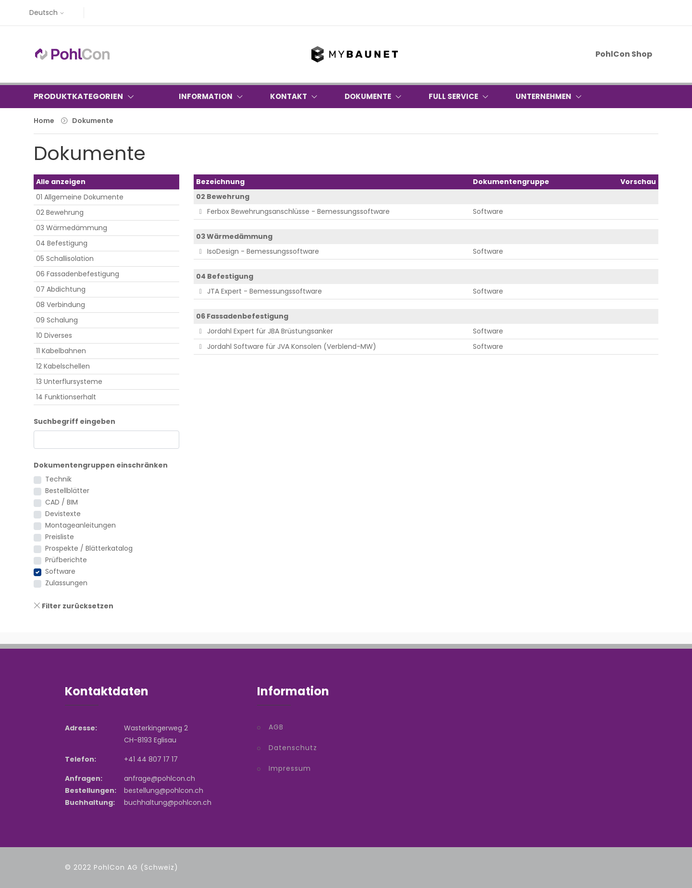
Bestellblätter (67, 490)
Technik (58, 479)
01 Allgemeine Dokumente (80, 197)
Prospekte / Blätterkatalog (89, 548)
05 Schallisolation (65, 258)
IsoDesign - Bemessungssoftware (258, 251)
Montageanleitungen (80, 525)
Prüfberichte (66, 560)
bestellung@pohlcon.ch (163, 790)
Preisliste (59, 537)
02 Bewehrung (60, 212)
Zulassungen (66, 583)
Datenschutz (293, 747)
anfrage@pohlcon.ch (159, 778)
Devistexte (63, 513)
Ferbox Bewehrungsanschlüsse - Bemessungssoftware (293, 211)
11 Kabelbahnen (61, 351)
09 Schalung (57, 320)
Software (60, 571)
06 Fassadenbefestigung (77, 274)
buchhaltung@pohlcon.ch (167, 802)
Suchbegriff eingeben (74, 421)
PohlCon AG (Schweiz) (136, 867)
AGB (276, 727)
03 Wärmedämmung (71, 228)
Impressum (290, 768)
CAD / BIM (61, 502)
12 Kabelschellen (63, 366)
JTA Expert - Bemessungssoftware (259, 291)
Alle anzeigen (61, 181)
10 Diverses (54, 335)
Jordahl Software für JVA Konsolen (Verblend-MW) (286, 346)
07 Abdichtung (61, 289)
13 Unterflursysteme (69, 381)
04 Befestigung (61, 243)
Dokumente (92, 120)
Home (44, 120)
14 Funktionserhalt (66, 397)
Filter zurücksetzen (73, 606)
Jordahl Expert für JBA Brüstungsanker (265, 331)
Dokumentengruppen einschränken (101, 465)
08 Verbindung (60, 304)
